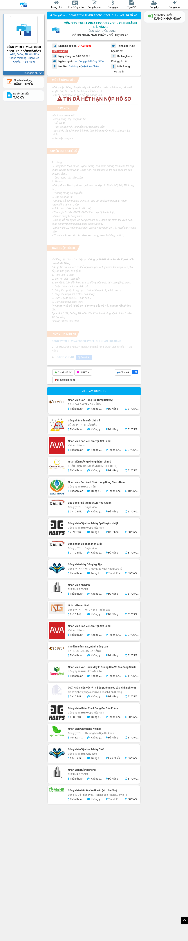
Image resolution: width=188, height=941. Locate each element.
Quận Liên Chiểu (89, 66)
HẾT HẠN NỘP (60, 51)
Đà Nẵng (74, 66)
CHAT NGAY (63, 373)
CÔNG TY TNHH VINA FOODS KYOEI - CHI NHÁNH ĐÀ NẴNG (103, 15)
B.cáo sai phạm (65, 380)
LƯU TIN (83, 373)
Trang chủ (57, 15)
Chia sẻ (123, 373)
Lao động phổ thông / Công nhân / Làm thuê (99, 61)
